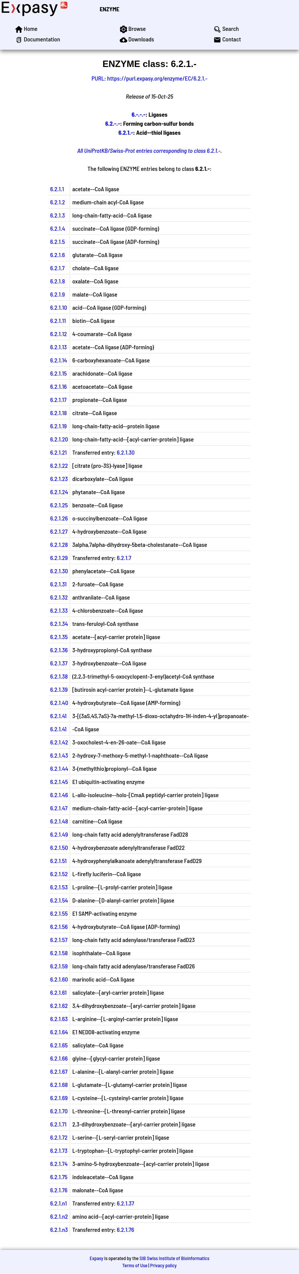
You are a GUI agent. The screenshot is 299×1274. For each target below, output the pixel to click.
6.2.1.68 (59, 1084)
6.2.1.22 (59, 465)
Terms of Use (135, 1265)
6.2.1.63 (59, 1018)
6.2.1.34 (59, 623)
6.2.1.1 (57, 188)
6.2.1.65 (59, 1045)
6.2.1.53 (59, 886)
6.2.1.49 (59, 834)
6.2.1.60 (59, 979)
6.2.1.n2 (59, 1216)
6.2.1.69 (59, 1097)
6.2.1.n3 (59, 1229)
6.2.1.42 (59, 742)
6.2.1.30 (125, 452)
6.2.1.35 (59, 636)
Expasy (96, 1258)
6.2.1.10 (58, 307)
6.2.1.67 (58, 1071)
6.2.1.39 (59, 689)
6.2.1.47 (58, 807)
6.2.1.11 (58, 320)
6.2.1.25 (59, 504)
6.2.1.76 (58, 1189)
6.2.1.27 (58, 531)
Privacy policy (163, 1265)
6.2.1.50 (59, 847)
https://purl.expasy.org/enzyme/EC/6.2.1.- (157, 78)
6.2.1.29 (59, 557)
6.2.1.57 (58, 939)
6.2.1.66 (59, 1058)
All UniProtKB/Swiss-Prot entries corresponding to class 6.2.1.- (148, 150)
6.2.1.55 (59, 913)
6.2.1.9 (57, 294)
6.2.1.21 (58, 452)
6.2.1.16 (58, 386)
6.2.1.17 (58, 399)
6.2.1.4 (57, 228)
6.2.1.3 (57, 215)
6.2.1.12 (58, 333)
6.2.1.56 (59, 926)
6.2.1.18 (58, 412)
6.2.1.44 (59, 768)
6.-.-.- (138, 114)
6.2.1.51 (58, 860)
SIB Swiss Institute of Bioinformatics (174, 1258)
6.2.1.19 (58, 425)
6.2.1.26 (59, 518)
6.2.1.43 (59, 755)
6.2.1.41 (58, 715)
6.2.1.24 (59, 491)
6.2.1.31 (58, 584)
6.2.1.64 (59, 1031)
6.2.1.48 (59, 821)
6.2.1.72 (58, 1137)
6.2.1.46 (59, 794)
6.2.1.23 (59, 478)
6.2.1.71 (58, 1124)
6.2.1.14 (58, 360)
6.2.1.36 (59, 649)
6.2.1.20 (59, 439)
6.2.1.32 (59, 597)
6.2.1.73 (58, 1150)
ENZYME (109, 8)
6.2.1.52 (59, 873)
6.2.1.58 (59, 952)
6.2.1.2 (57, 201)
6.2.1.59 (59, 966)
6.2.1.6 (57, 254)
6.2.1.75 (58, 1176)
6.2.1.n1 (58, 1203)
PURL (98, 78)
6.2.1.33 (59, 610)
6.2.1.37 (58, 663)
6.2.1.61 (58, 992)
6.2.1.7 (57, 267)
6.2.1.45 (59, 781)
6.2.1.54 (59, 900)
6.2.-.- (112, 123)
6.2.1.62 (59, 1005)
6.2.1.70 (58, 1110)
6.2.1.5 (57, 241)
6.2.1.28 (59, 544)
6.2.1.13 (58, 346)
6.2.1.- (126, 132)
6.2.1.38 (59, 676)
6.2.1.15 (58, 373)
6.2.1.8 (57, 281)
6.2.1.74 (58, 1163)
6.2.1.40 (59, 702)
